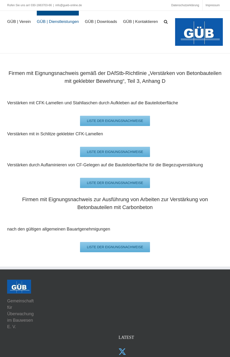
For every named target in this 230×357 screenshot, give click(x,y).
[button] (166, 19)
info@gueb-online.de (68, 5)
